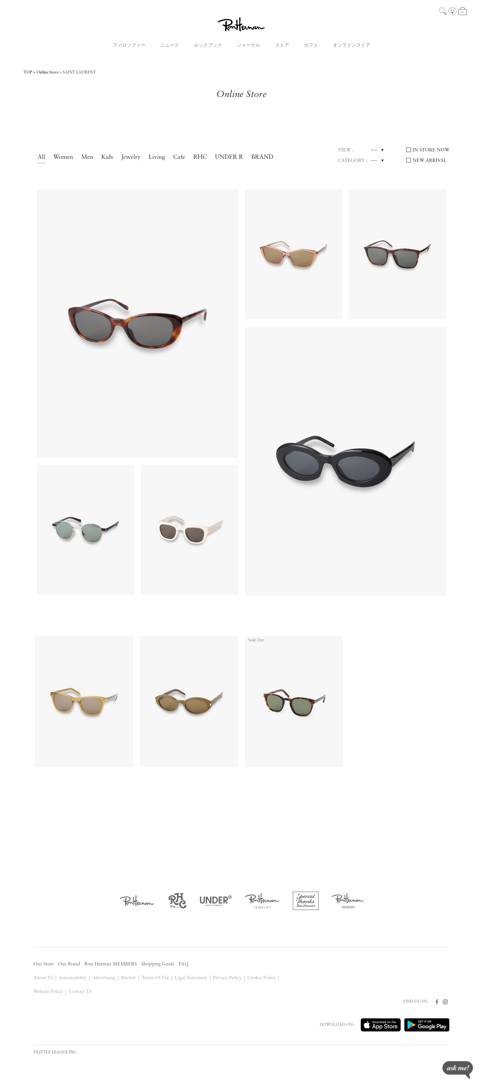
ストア (282, 45)
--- (374, 150)
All (41, 157)
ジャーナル (248, 45)
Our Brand (69, 964)
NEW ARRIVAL (430, 160)
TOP (27, 73)
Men (87, 157)
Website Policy (48, 991)
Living (157, 157)
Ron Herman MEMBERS (111, 964)
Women (63, 157)
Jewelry (131, 157)
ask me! (457, 1070)
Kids (107, 157)
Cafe (179, 157)
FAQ (184, 964)
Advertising (103, 978)
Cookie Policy (261, 978)
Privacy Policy (227, 978)
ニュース (169, 45)
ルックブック (208, 45)
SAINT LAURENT (79, 73)
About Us (43, 978)
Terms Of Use (155, 978)
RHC (200, 157)
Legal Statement (191, 978)
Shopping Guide (157, 964)
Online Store (47, 73)
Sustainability (73, 978)
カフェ (311, 45)
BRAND (262, 157)
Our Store (44, 964)
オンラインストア (351, 45)
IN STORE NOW (431, 150)
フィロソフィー (129, 45)
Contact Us (80, 991)
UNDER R (229, 157)
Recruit (128, 978)
